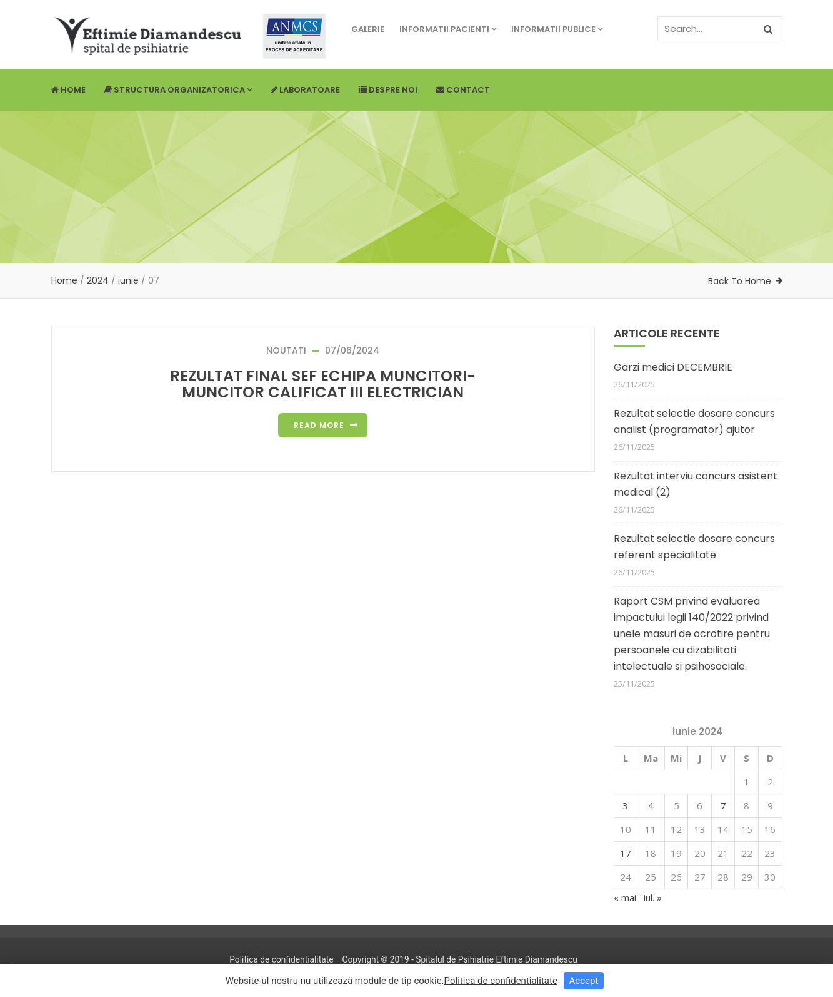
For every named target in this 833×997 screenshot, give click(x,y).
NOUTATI (286, 350)
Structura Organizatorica (178, 90)
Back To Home (739, 281)
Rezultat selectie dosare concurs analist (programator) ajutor (694, 421)
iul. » (653, 897)
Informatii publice (556, 29)
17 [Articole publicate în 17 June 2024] (625, 853)
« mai (625, 897)
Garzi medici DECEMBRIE (673, 367)
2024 (98, 280)
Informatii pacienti (447, 29)
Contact (463, 90)
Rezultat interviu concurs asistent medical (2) (695, 484)
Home (68, 90)
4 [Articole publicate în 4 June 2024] (651, 805)
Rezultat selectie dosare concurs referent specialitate (694, 546)
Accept (584, 980)
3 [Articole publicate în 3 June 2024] (625, 805)
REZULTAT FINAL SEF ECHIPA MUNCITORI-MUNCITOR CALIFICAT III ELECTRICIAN (323, 384)
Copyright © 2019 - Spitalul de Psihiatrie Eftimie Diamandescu (459, 959)
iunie (128, 280)
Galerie (367, 29)
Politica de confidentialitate (281, 959)
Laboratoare (305, 90)
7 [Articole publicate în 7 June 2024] (723, 805)
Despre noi (388, 90)
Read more (319, 425)
